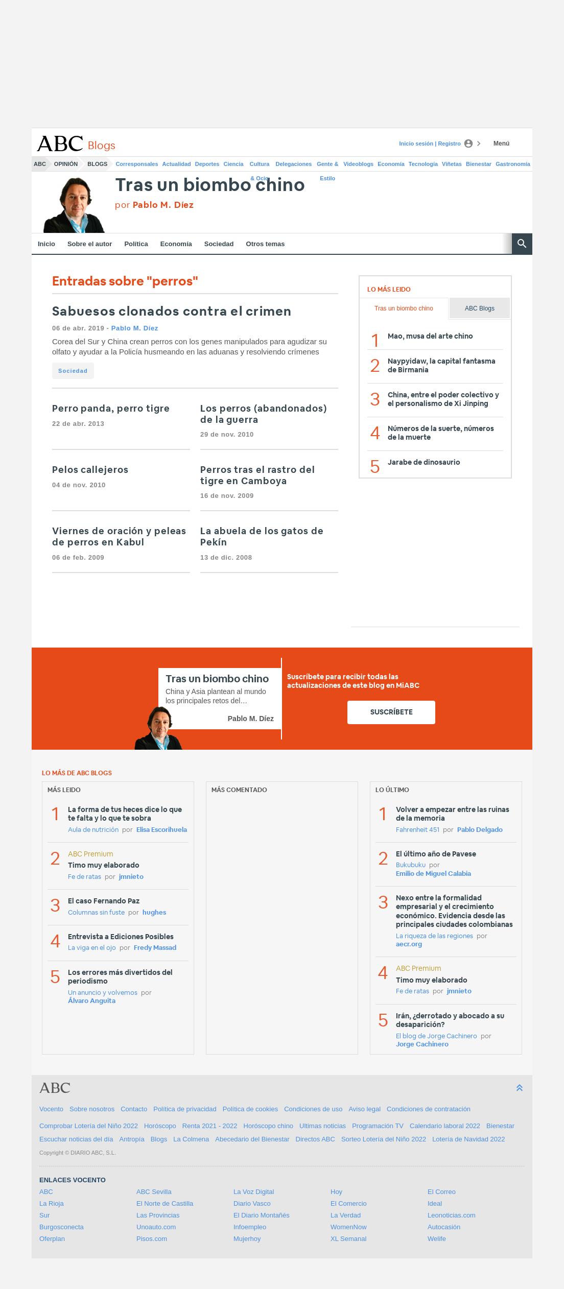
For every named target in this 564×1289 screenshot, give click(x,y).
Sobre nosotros (91, 1109)
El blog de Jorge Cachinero (436, 1036)
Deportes (207, 164)
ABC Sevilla (154, 1191)
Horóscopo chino (269, 1126)
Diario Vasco (252, 1203)
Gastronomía (513, 164)
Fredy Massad (155, 948)
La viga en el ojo (92, 948)
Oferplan (52, 1238)
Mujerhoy (247, 1238)
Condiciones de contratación (429, 1109)
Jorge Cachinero (422, 1044)
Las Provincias (158, 1215)
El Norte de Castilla (164, 1203)
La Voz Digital (253, 1191)
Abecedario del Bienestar (252, 1139)
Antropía (132, 1139)
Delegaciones (294, 164)
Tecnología (423, 164)
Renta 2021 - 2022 (210, 1126)
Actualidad (176, 164)
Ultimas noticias (322, 1126)
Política (136, 244)
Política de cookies (250, 1109)
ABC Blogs (480, 308)
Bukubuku (411, 865)
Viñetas (452, 164)
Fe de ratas (84, 877)
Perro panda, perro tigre (111, 409)
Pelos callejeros (90, 470)
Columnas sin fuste (96, 913)
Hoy (336, 1191)
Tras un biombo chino (210, 186)
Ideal (435, 1203)
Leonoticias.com (452, 1215)
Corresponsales (136, 164)
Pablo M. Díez (134, 328)
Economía (391, 164)
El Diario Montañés (261, 1215)
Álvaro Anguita (91, 1001)
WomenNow (349, 1227)
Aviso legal (364, 1109)
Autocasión (444, 1227)
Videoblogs (358, 164)
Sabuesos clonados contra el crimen (172, 311)
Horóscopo (160, 1126)
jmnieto (131, 877)
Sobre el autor (89, 244)
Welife (437, 1238)
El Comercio (349, 1203)
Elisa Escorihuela (161, 830)
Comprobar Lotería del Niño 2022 (88, 1126)
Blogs (97, 164)
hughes (154, 913)
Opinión (66, 164)
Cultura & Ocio (260, 166)
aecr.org (409, 944)
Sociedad (219, 244)
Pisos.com (151, 1238)
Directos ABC (315, 1139)
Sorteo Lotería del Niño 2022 (383, 1139)
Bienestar (478, 164)
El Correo (442, 1191)
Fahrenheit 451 (417, 830)
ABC (40, 164)
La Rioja (51, 1203)
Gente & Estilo (327, 166)
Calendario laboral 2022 (445, 1126)
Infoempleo (249, 1227)
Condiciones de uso (313, 1109)
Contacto (134, 1109)
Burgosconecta (61, 1227)
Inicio (46, 244)
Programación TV (378, 1126)
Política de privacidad (185, 1109)
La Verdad (346, 1215)
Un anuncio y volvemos (102, 993)
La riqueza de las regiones (434, 936)
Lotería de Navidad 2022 (468, 1139)
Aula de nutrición (93, 830)
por (154, 205)
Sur (44, 1215)
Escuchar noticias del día (76, 1139)
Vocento (51, 1109)
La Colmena (191, 1139)
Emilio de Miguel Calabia (433, 874)
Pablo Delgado (480, 830)
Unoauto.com (156, 1227)
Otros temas (265, 244)
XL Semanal (348, 1238)
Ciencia (234, 164)
